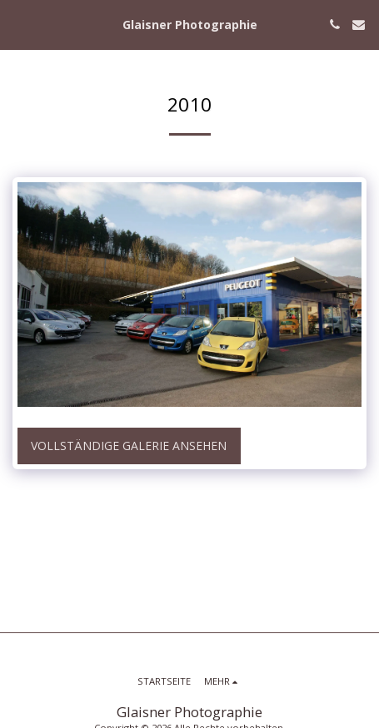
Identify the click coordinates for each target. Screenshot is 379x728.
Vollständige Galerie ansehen (129, 445)
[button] (18, 24)
